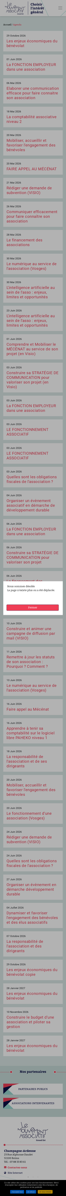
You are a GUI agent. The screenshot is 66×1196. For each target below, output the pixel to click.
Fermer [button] (32, 607)
